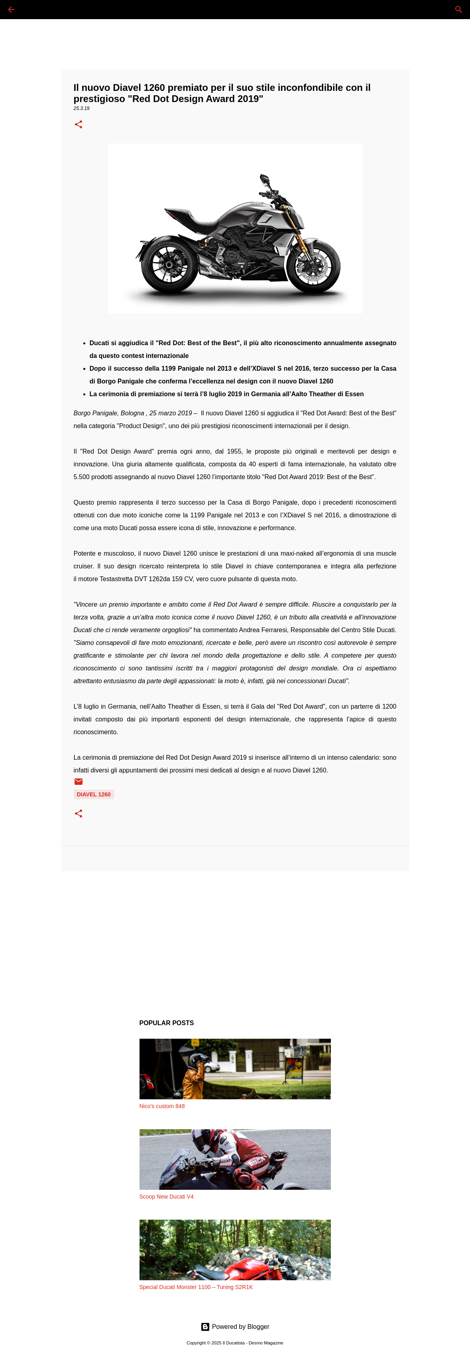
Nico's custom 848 (162, 1106)
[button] (78, 125)
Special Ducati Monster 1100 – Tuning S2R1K (196, 1287)
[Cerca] (33, 9)
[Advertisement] (235, 939)
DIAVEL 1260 (94, 794)
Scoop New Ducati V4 (167, 1196)
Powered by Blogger (235, 1326)
